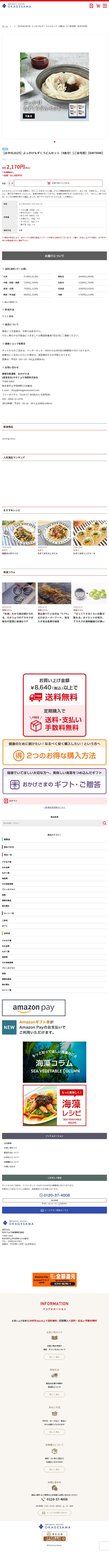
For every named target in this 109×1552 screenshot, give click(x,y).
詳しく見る (54, 1357)
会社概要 (8, 1143)
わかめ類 (6, 867)
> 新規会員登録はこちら (54, 807)
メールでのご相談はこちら (54, 1210)
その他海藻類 (7, 884)
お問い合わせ (9, 1166)
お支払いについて (11, 1157)
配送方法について (11, 1152)
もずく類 (6, 873)
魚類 (4, 895)
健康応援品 (6, 900)
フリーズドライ (8, 889)
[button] (54, 141)
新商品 (7, 839)
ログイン (10, 800)
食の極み (6, 906)
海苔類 (5, 878)
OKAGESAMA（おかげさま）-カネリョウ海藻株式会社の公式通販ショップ (16, 5)
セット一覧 (6, 990)
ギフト (5, 926)
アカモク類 (6, 862)
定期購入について (11, 1162)
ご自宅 (5, 920)
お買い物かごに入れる (58, 183)
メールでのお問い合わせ (54, 1512)
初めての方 (9, 847)
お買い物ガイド (10, 1148)
